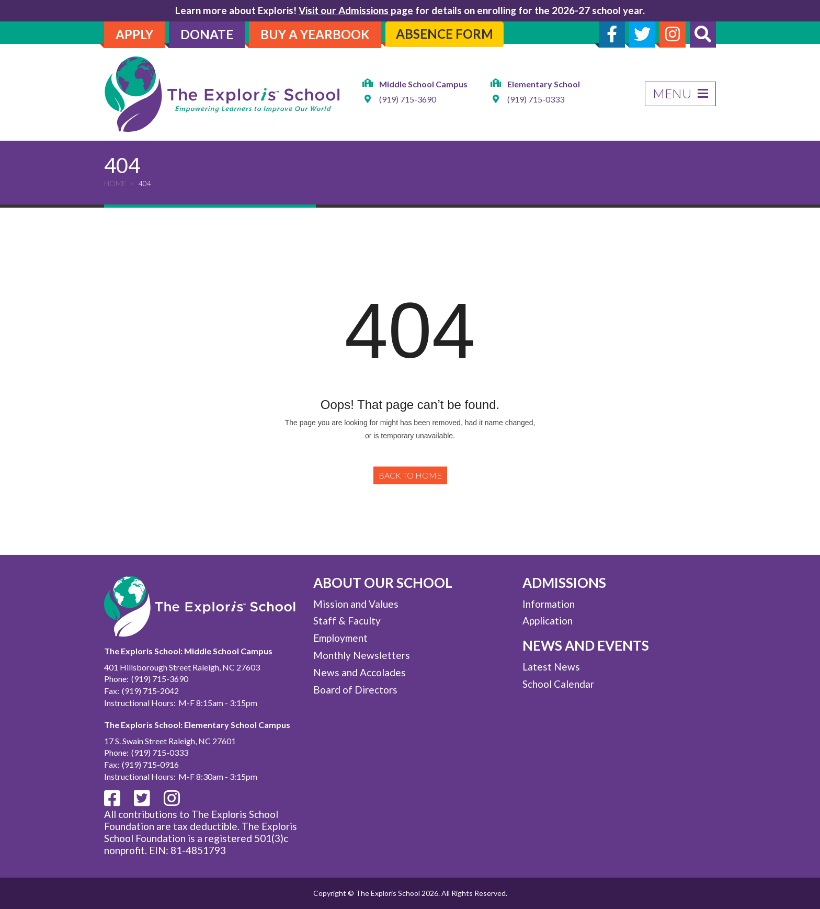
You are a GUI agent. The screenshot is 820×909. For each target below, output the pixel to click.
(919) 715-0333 (535, 100)
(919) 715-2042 (150, 691)
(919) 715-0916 (150, 764)
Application (547, 621)
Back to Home (410, 475)
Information (548, 604)
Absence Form (444, 33)
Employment (340, 638)
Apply (134, 34)
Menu (680, 93)
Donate (206, 34)
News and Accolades (359, 672)
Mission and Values (355, 604)
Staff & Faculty (347, 621)
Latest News (551, 667)
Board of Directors (355, 690)
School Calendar (558, 684)
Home (115, 183)
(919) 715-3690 (407, 100)
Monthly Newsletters (361, 655)
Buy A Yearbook (315, 34)
